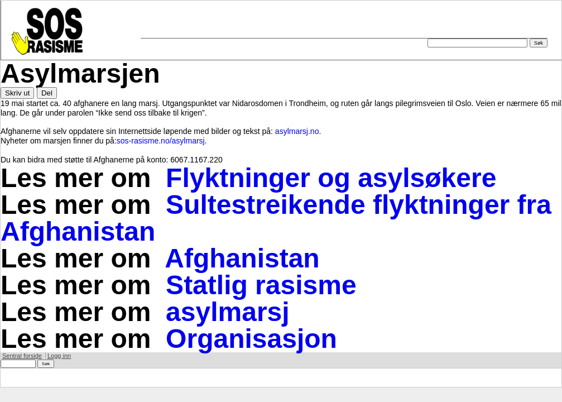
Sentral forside (22, 355)
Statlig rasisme (261, 285)
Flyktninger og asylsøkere (331, 178)
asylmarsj (228, 312)
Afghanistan (242, 258)
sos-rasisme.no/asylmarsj (161, 140)
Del (46, 93)
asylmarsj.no (297, 131)
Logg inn (59, 355)
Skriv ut (17, 93)
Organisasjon (251, 338)
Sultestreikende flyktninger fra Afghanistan (276, 218)
